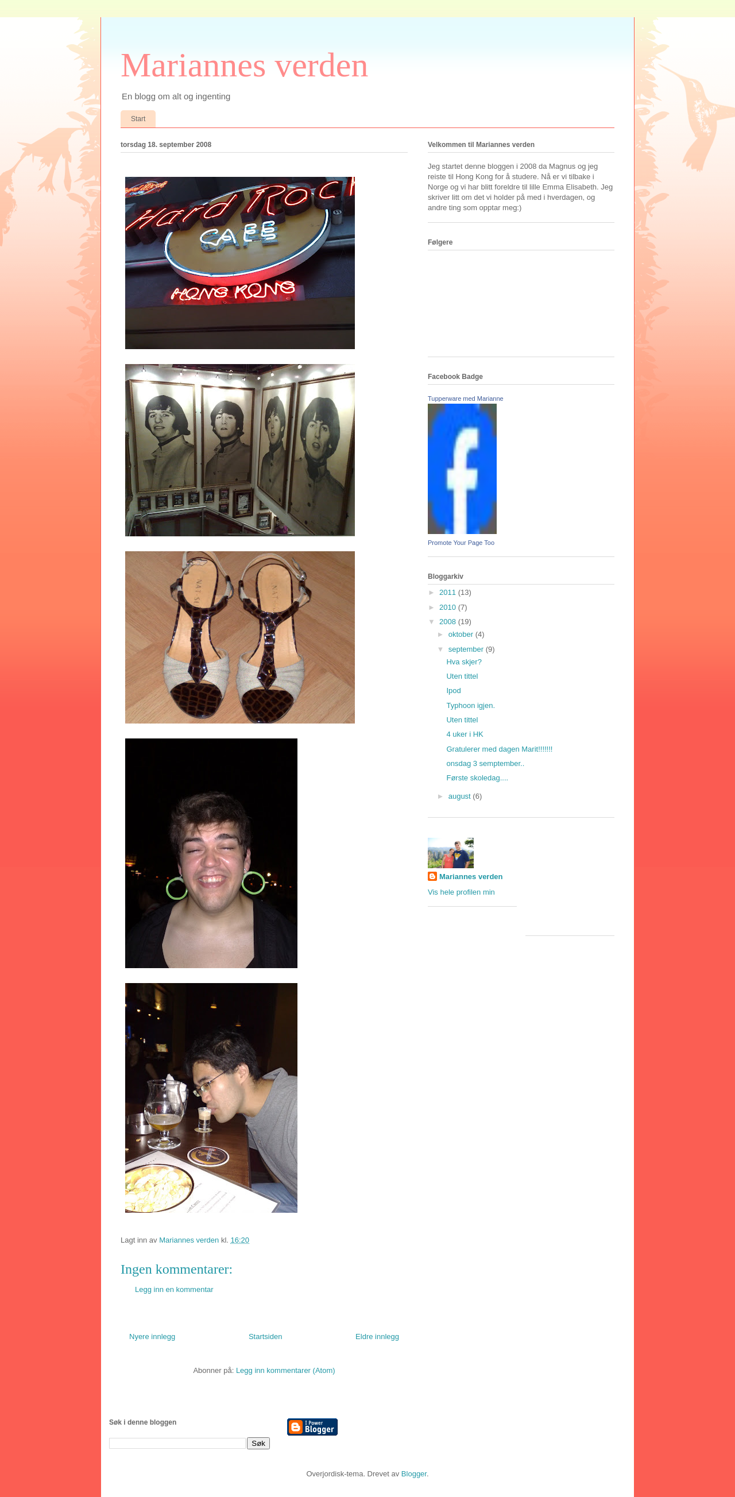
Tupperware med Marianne (466, 398)
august (460, 796)
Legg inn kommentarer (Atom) (285, 1370)
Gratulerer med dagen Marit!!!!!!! (499, 749)
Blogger (414, 1473)
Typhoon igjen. (470, 705)
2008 (448, 621)
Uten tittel (462, 676)
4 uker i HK (464, 734)
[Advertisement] (577, 881)
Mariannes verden (244, 65)
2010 (448, 607)
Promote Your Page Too (461, 542)
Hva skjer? (463, 661)
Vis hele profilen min (461, 892)
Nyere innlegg (152, 1336)
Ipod (453, 690)
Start (138, 119)
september (467, 649)
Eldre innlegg (377, 1336)
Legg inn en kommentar (174, 1289)
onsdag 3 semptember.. (485, 763)
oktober (461, 634)
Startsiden (266, 1336)
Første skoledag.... (477, 777)
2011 (448, 592)
